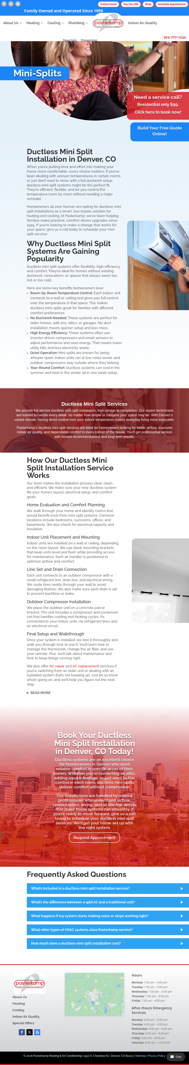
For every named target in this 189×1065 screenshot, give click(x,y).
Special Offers (23, 1023)
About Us (10, 23)
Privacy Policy (156, 1055)
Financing (89, 40)
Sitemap (140, 1055)
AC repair (57, 666)
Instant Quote (108, 4)
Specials (70, 40)
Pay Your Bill (130, 4)
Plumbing (76, 23)
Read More (40, 693)
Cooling (54, 23)
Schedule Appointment (172, 4)
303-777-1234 (175, 37)
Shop (148, 4)
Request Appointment (94, 837)
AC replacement (85, 666)
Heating (32, 23)
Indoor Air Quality (142, 23)
